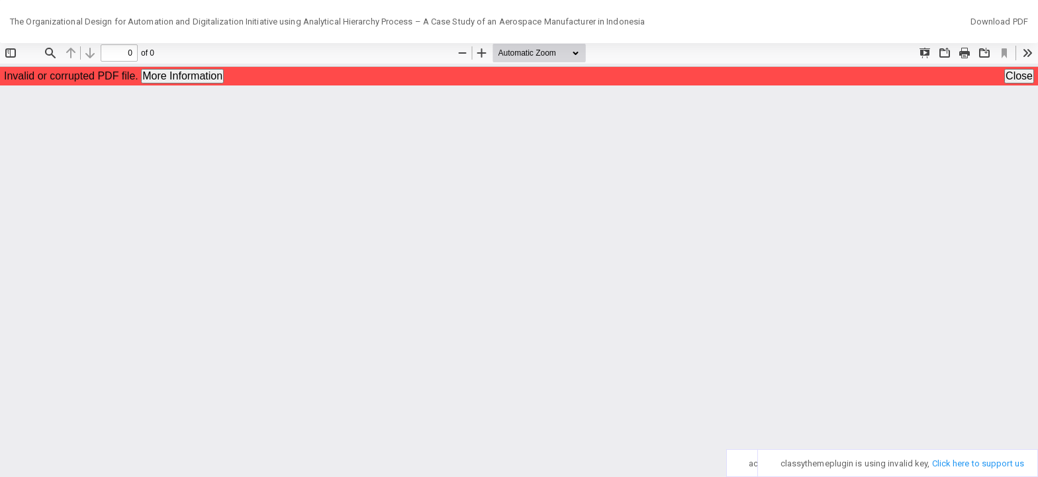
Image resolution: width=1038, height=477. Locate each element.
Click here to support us (978, 463)
